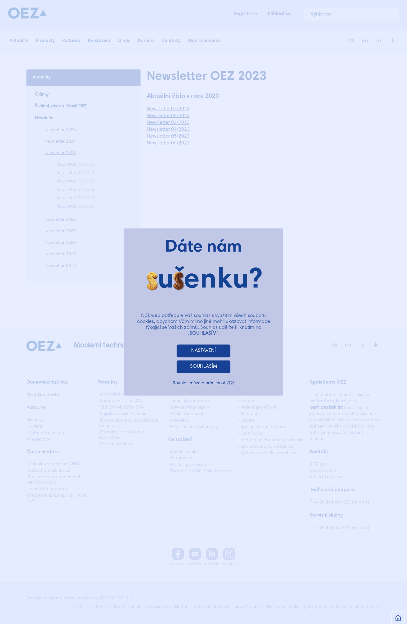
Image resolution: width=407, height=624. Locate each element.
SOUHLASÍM (203, 366)
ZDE (230, 383)
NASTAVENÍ (203, 350)
